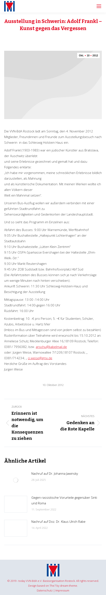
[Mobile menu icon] (99, 6)
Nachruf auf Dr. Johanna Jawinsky (54, 473)
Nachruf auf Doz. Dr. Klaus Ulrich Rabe (58, 521)
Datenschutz (45, 590)
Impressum (62, 590)
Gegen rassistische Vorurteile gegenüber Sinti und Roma (64, 500)
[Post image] (15, 480)
